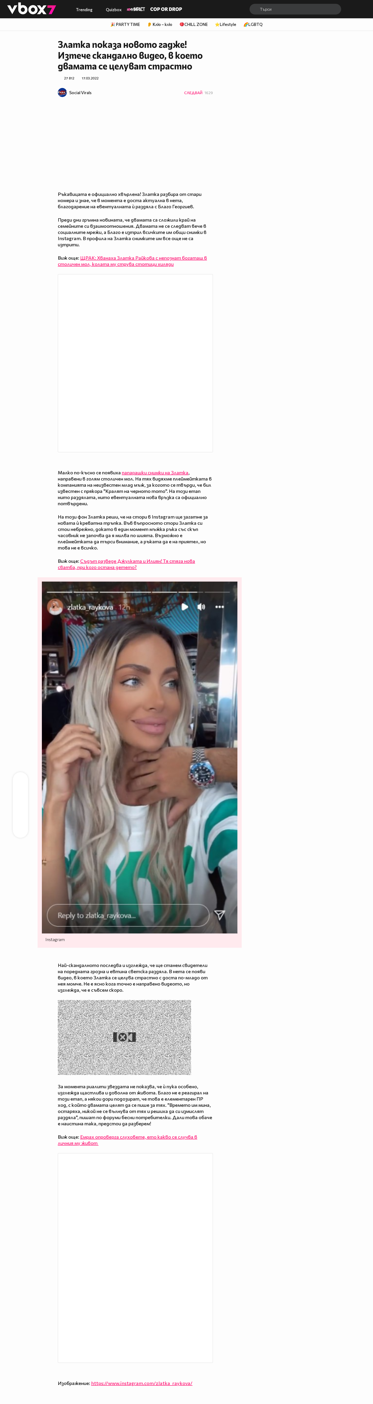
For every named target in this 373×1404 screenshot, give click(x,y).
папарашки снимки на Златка (155, 472)
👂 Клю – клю (159, 24)
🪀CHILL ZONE (193, 24)
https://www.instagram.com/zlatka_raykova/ (141, 1383)
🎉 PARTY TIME (125, 24)
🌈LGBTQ (253, 24)
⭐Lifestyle (225, 24)
